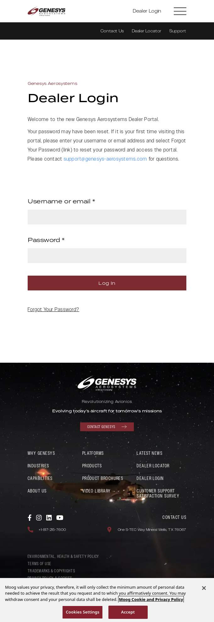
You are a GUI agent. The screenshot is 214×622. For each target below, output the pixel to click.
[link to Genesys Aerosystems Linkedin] (49, 517)
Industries (38, 466)
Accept (128, 612)
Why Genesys (41, 453)
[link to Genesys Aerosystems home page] (46, 11)
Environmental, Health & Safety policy (63, 556)
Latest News (149, 453)
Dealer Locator (147, 31)
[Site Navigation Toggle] (180, 11)
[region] (107, 600)
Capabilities (40, 479)
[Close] (204, 588)
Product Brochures (102, 479)
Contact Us (112, 31)
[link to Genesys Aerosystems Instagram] (39, 517)
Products (92, 466)
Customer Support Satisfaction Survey (158, 493)
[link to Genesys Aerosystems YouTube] (59, 517)
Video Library (96, 491)
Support (177, 31)
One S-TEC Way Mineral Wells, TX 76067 (152, 529)
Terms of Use (39, 564)
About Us (37, 491)
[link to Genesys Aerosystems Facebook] (30, 517)
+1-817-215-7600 (52, 529)
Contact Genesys (107, 426)
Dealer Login (147, 11)
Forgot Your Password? (53, 309)
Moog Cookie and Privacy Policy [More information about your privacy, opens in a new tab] (151, 599)
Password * (46, 240)
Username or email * (61, 201)
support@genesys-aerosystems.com (105, 159)
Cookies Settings (82, 612)
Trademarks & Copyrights (51, 571)
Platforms (93, 453)
